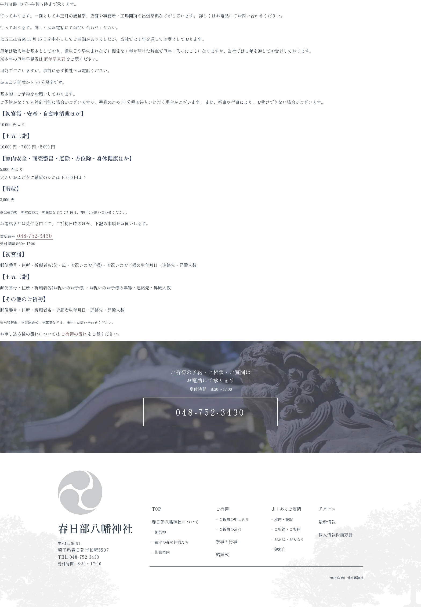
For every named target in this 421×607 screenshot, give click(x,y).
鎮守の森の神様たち (171, 542)
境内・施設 (283, 519)
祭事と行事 (226, 542)
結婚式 (222, 554)
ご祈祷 (222, 509)
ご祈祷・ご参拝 (287, 529)
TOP (156, 509)
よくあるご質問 (286, 509)
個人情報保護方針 (335, 535)
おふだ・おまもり (289, 539)
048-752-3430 (34, 235)
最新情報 (327, 522)
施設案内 (162, 552)
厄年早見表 (54, 59)
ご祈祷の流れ (74, 333)
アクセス (327, 509)
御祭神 (160, 532)
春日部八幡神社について (175, 522)
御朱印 (279, 549)
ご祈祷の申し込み (234, 519)
